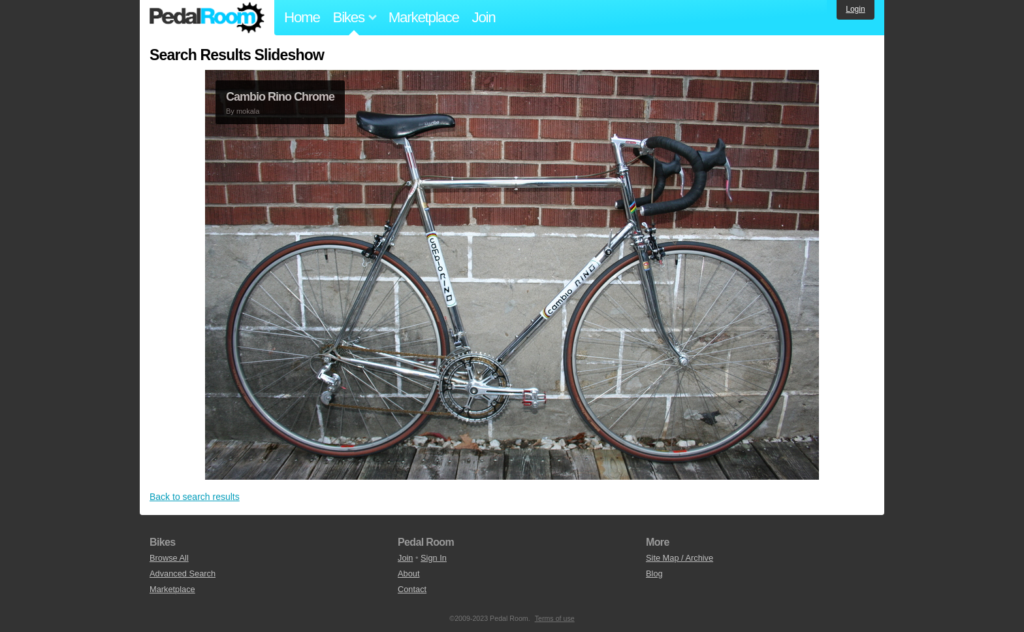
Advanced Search (183, 573)
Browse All (169, 558)
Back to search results (195, 496)
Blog (654, 573)
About (408, 573)
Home (302, 17)
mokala (247, 111)
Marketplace (424, 17)
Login (855, 9)
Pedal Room (207, 17)
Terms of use (555, 618)
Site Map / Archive (679, 558)
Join (484, 17)
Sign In (434, 558)
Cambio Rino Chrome (280, 96)
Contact (412, 589)
